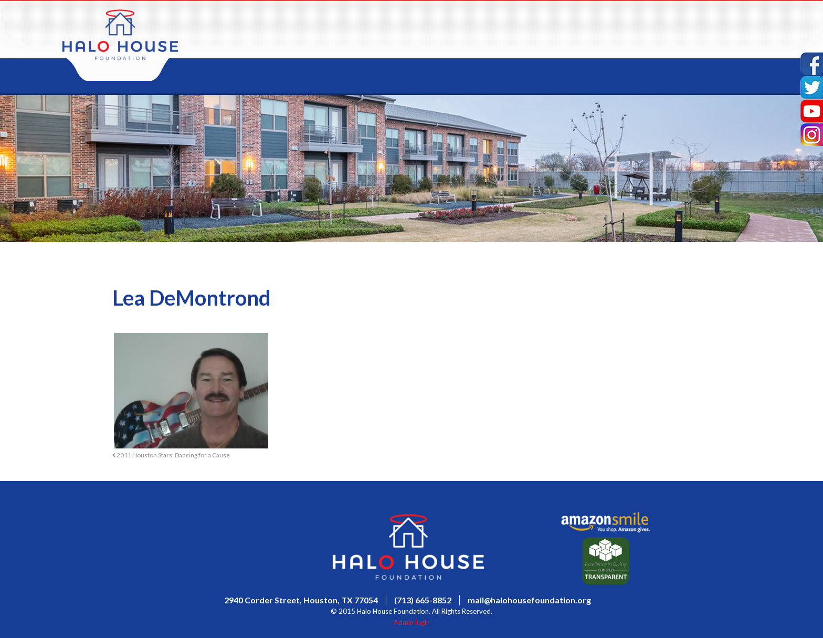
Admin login (412, 622)
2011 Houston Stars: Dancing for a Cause (171, 454)
